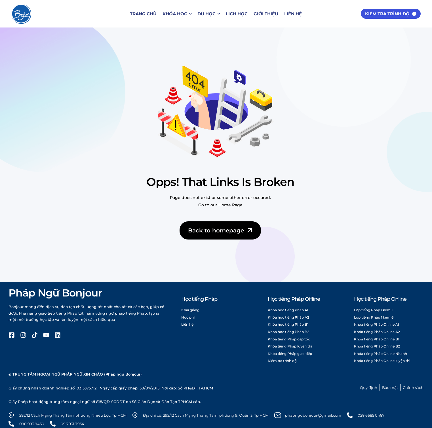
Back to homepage (221, 230)
